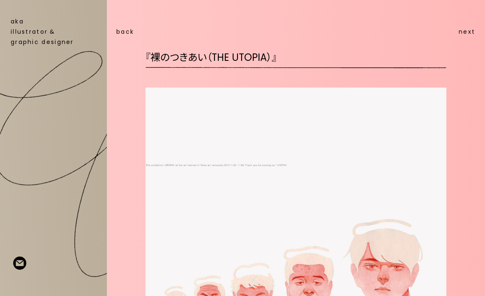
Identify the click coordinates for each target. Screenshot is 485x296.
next (467, 32)
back (125, 32)
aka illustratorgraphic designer (42, 31)
